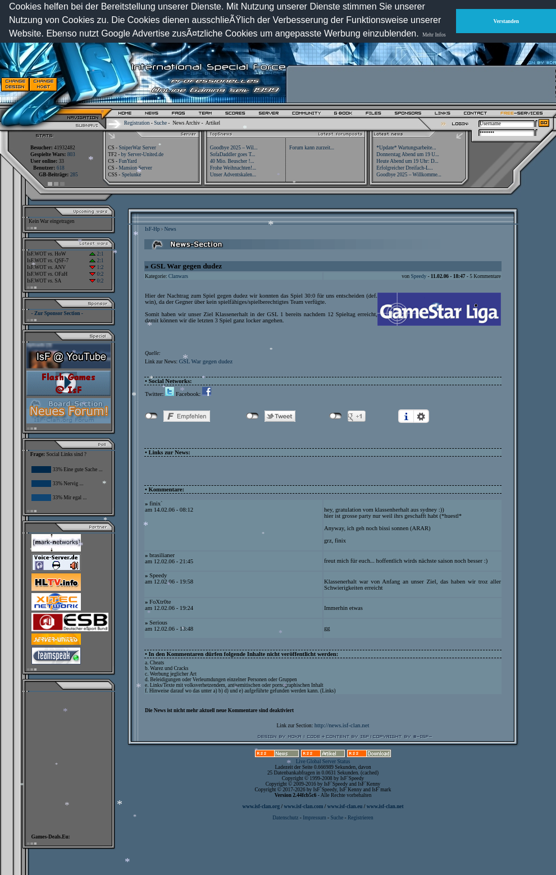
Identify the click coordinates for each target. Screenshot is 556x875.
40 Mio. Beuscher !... (232, 161)
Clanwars (178, 276)
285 (74, 174)
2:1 (96, 254)
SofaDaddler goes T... (233, 154)
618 (61, 168)
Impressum (314, 818)
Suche (160, 123)
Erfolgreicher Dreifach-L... (404, 168)
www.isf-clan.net (385, 806)
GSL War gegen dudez (206, 361)
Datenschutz (285, 818)
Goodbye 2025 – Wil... (234, 148)
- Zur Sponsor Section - (57, 313)
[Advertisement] (65, 759)
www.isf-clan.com (303, 806)
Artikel (213, 123)
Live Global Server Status (323, 761)
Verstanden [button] (506, 21)
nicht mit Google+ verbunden (335, 416)
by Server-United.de (142, 154)
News (170, 229)
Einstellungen (421, 416)
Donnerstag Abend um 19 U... (407, 154)
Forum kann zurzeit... (311, 148)
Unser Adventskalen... (233, 174)
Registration (137, 123)
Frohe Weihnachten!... (233, 168)
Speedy (418, 276)
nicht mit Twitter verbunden (252, 416)
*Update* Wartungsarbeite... (406, 148)
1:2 (96, 267)
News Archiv (186, 123)
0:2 (96, 274)
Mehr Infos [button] (434, 35)
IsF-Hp (152, 229)
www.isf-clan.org (261, 806)
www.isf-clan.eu (345, 806)
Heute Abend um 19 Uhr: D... (407, 161)
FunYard (127, 161)
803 (71, 154)
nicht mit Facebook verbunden (151, 416)
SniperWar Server (137, 148)
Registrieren (360, 818)
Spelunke (132, 174)
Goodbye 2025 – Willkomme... (408, 174)
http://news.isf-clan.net (342, 725)
